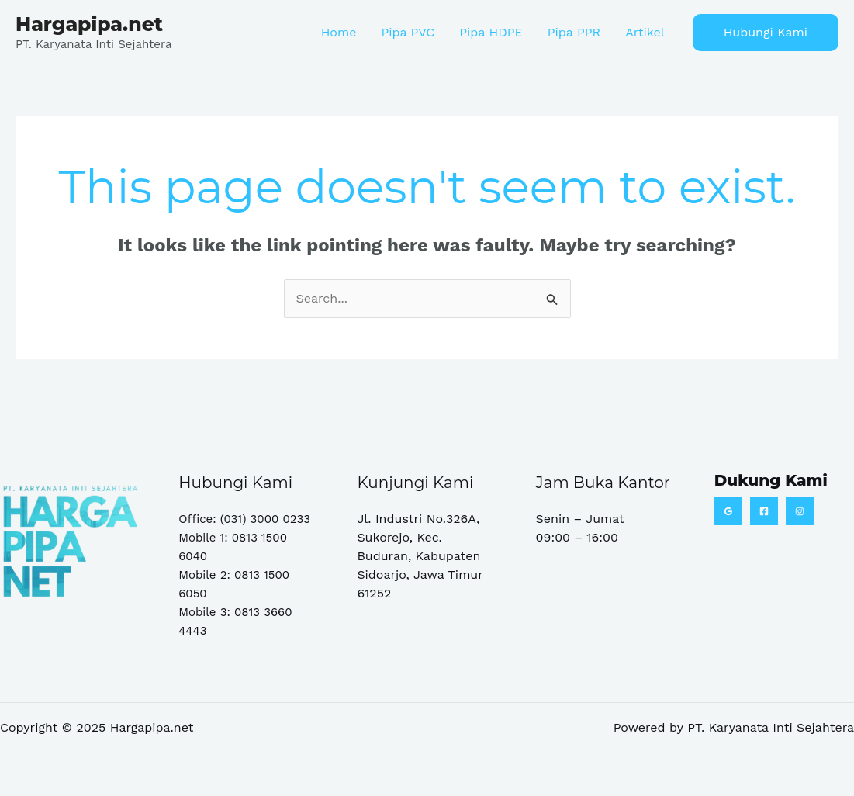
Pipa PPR (574, 32)
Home (339, 32)
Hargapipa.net (89, 24)
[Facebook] (764, 511)
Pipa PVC (407, 32)
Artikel (644, 32)
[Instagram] (800, 511)
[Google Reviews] (728, 511)
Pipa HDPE (490, 32)
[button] (765, 32)
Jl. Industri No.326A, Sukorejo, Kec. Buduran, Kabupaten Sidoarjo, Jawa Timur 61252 (419, 555)
